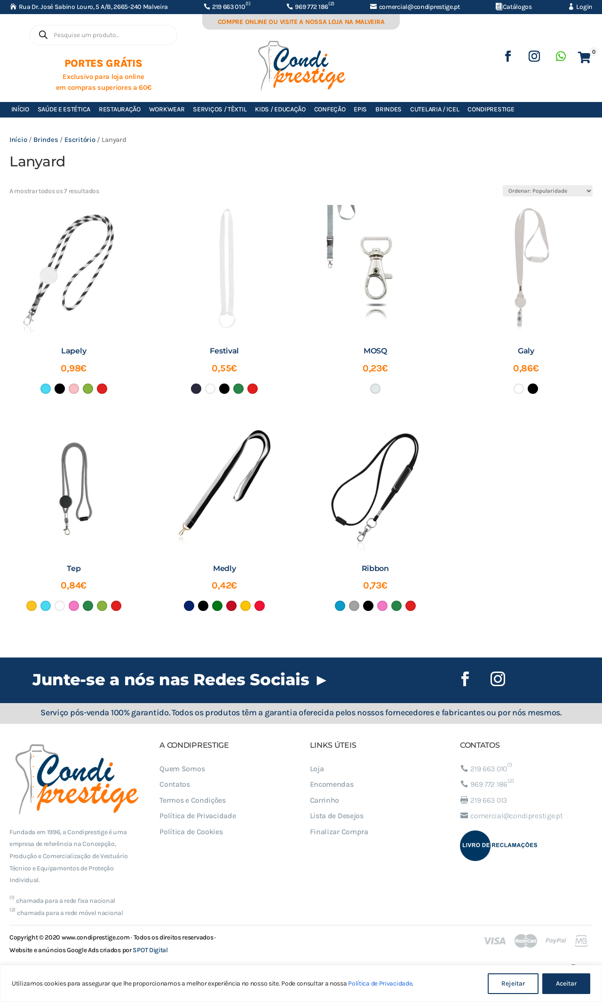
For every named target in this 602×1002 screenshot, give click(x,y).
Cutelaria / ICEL (434, 109)
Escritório (79, 140)
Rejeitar (513, 983)
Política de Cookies (190, 831)
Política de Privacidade (380, 983)
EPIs (360, 109)
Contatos (174, 784)
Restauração (120, 109)
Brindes (388, 109)
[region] (301, 983)
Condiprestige (490, 109)
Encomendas (332, 784)
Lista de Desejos (337, 815)
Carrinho (325, 800)
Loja (317, 768)
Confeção (330, 109)
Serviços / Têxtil (219, 109)
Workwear (167, 109)
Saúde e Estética (64, 109)
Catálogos (517, 7)
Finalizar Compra (339, 831)
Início (20, 109)
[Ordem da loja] (548, 190)
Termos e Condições (192, 800)
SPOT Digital (150, 950)
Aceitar (566, 983)
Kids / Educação (280, 109)
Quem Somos (182, 768)
